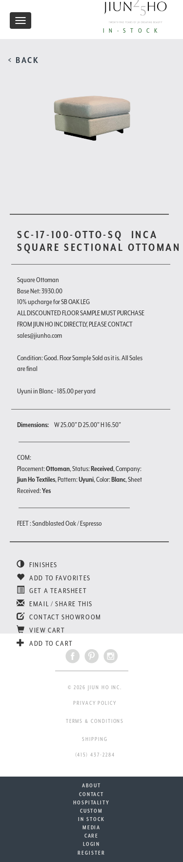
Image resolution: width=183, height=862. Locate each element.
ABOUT (91, 785)
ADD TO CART (45, 643)
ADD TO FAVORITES (54, 578)
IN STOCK (91, 819)
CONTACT (91, 794)
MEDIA (91, 827)
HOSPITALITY (91, 802)
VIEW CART (41, 630)
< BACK (24, 60)
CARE (91, 836)
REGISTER (91, 853)
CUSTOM (91, 811)
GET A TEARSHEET (52, 591)
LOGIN (92, 844)
